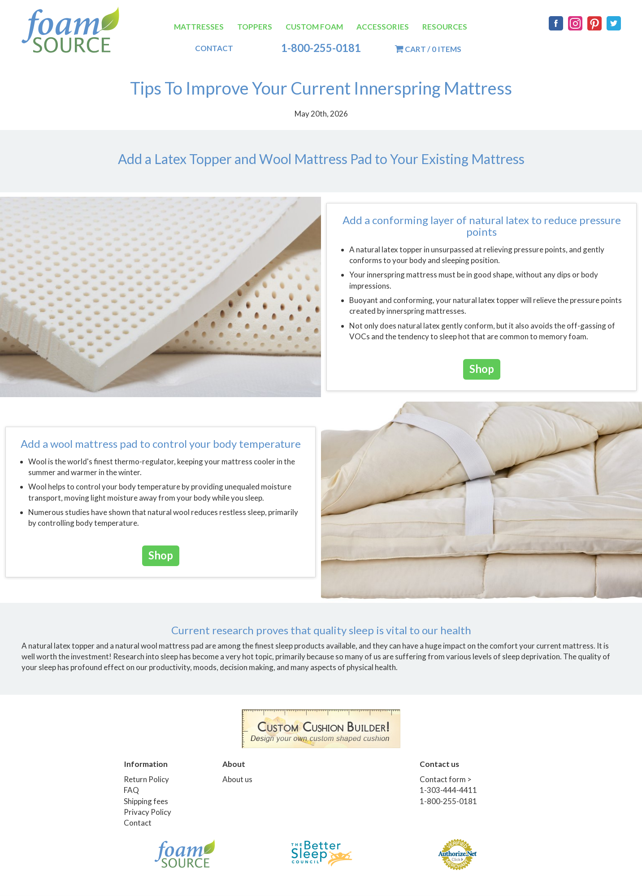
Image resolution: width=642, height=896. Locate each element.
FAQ (131, 790)
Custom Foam (314, 26)
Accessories (382, 26)
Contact (214, 48)
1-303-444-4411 (448, 790)
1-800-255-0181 (321, 48)
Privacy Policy (147, 812)
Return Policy (146, 779)
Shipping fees (146, 801)
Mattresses (199, 26)
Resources (444, 26)
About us (237, 779)
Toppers (254, 26)
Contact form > (446, 779)
